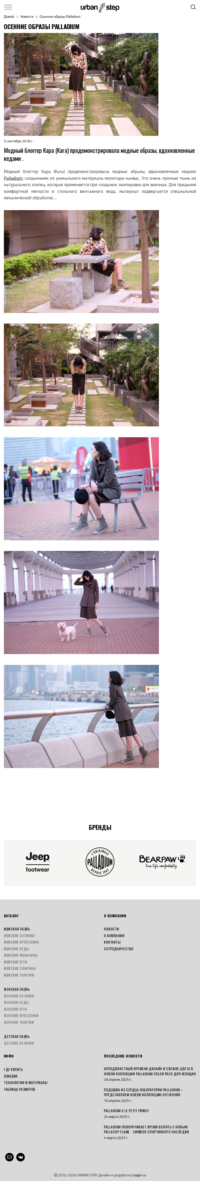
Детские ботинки (19, 1043)
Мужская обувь (17, 928)
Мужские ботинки (19, 935)
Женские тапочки (19, 1022)
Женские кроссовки (21, 1015)
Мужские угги (15, 961)
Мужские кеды (16, 948)
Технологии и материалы (25, 1082)
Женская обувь (17, 989)
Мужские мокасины (21, 955)
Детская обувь (16, 1036)
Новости (27, 16)
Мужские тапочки (19, 975)
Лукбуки (11, 1076)
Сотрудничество (119, 948)
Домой (9, 16)
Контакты (112, 942)
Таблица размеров (19, 1089)
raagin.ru (139, 1175)
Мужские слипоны (20, 968)
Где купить (13, 1069)
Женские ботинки (19, 995)
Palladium (13, 178)
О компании (114, 935)
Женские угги (15, 1009)
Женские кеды (16, 1002)
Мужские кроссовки (21, 942)
